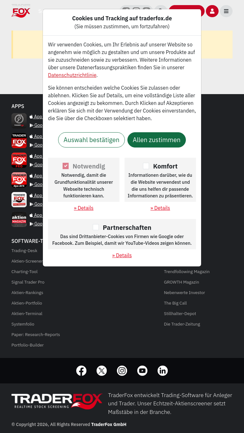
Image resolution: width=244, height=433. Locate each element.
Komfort (165, 166)
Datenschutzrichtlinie (72, 75)
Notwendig (89, 166)
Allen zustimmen (156, 139)
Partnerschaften (127, 227)
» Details (84, 208)
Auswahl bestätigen (91, 139)
